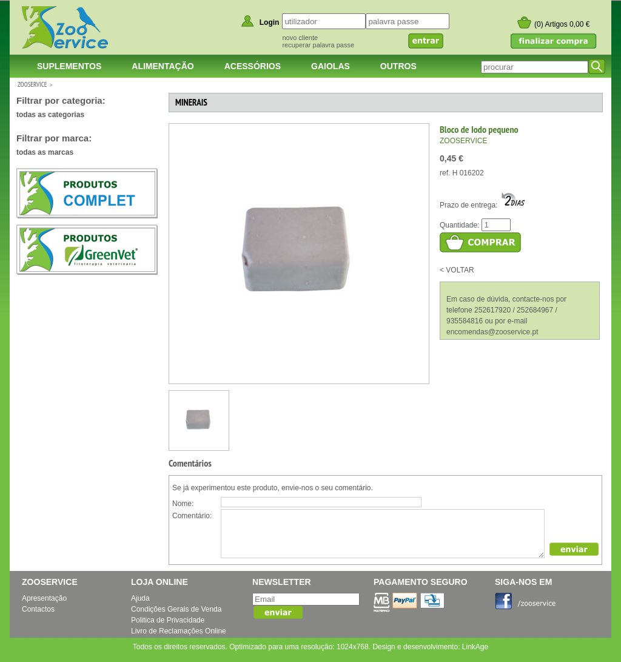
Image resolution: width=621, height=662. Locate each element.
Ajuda (140, 598)
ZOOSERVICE (32, 84)
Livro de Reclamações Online (178, 631)
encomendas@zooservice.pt (492, 332)
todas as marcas (44, 152)
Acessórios (252, 66)
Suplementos (69, 66)
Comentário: (192, 516)
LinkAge (475, 647)
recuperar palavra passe (318, 45)
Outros (398, 66)
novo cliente (300, 37)
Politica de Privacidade (167, 620)
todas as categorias (50, 114)
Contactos (38, 609)
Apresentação (44, 598)
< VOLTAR (457, 270)
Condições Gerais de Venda (176, 609)
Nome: (182, 503)
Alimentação (162, 66)
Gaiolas (330, 66)
